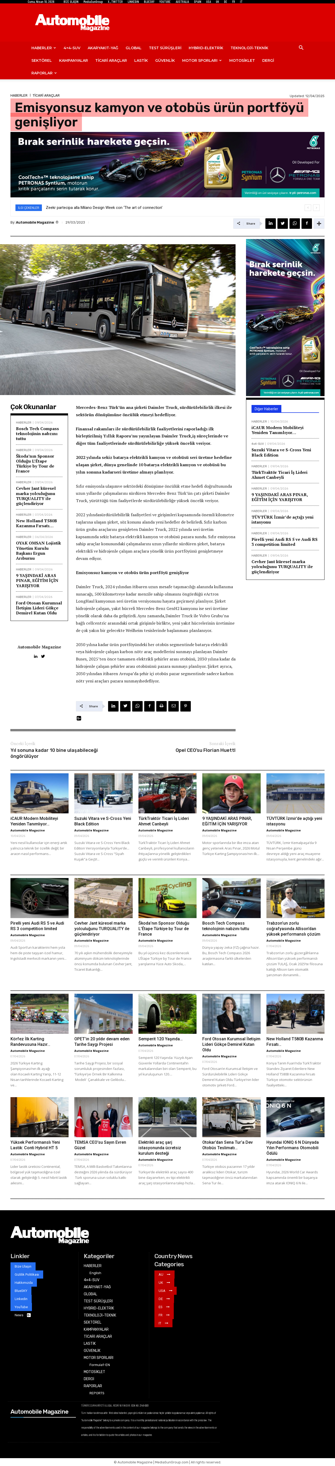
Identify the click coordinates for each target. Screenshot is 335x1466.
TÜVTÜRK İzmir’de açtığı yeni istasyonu (283, 519)
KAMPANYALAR (73, 60)
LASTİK (141, 60)
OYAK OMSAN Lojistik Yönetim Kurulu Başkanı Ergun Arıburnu (38, 550)
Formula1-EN (100, 1365)
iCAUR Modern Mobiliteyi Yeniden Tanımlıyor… (278, 430)
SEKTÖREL (41, 60)
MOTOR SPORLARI (202, 60)
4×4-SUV (72, 48)
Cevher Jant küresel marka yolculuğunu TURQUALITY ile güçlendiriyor (36, 495)
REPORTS (97, 1393)
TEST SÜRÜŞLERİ (165, 48)
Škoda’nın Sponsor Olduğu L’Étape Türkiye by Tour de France (35, 463)
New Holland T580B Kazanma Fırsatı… (36, 523)
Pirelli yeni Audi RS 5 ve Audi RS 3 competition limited (284, 541)
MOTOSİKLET (242, 60)
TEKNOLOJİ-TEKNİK (249, 48)
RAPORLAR (44, 73)
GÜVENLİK (165, 60)
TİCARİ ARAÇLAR (111, 60)
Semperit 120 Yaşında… (160, 1038)
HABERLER (43, 48)
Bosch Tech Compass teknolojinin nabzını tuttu (37, 433)
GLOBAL (134, 48)
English (95, 1273)
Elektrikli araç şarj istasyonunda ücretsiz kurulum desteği (159, 1148)
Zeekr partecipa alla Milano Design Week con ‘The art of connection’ (104, 207)
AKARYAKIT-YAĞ (103, 48)
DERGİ (268, 60)
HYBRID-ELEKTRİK (206, 48)
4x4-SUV (258, 443)
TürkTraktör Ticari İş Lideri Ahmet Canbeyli (280, 474)
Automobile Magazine (35, 222)
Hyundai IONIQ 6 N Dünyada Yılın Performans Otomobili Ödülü (292, 1148)
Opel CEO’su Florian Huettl (206, 750)
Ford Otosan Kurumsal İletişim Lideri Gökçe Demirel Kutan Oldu (39, 608)
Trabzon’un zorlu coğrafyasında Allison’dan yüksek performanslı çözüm (293, 929)
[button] (301, 48)
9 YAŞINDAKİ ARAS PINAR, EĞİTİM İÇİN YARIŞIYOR (37, 580)
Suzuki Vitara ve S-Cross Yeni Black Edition (281, 452)
